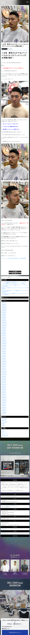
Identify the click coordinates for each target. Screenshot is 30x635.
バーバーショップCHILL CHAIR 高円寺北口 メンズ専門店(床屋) (13, 258)
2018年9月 (4, 413)
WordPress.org (5, 435)
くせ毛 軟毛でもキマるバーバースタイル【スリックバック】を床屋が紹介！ (17, 50)
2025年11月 (4, 307)
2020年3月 (4, 392)
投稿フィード (4, 431)
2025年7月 (4, 312)
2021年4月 (4, 381)
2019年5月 (4, 404)
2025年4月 (4, 317)
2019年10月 (4, 400)
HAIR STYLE (4, 48)
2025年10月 (4, 309)
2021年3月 (4, 382)
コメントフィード (5, 433)
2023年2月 (4, 358)
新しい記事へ (15, 273)
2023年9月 (4, 346)
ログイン (3, 430)
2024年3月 (4, 337)
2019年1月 (4, 410)
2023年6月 (4, 351)
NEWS (3, 423)
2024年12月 (4, 322)
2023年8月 (4, 348)
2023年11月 (4, 343)
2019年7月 (4, 402)
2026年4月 (4, 302)
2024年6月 (4, 332)
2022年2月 (4, 368)
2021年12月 (4, 371)
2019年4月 (4, 405)
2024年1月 (4, 340)
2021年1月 (4, 386)
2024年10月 (4, 325)
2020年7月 (4, 389)
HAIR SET (4, 420)
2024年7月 (4, 330)
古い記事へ (15, 271)
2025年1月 (4, 320)
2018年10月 (4, 412)
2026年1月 (4, 304)
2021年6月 (4, 379)
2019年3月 (4, 407)
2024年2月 (4, 338)
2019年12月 (4, 397)
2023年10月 (4, 345)
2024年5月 (4, 333)
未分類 (3, 425)
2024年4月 (4, 335)
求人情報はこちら (5, 533)
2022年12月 (4, 361)
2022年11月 (4, 363)
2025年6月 (4, 314)
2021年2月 (4, 384)
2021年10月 (4, 374)
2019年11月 (4, 399)
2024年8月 (4, 328)
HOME (2, 50)
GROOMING (4, 418)
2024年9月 (4, 327)
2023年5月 (4, 353)
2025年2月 (4, 319)
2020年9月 (4, 387)
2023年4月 (4, 355)
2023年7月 (4, 350)
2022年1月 (4, 369)
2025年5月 (4, 315)
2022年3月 (4, 366)
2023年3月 (4, 356)
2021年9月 (4, 376)
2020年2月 (4, 394)
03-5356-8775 (4, 529)
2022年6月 (4, 364)
